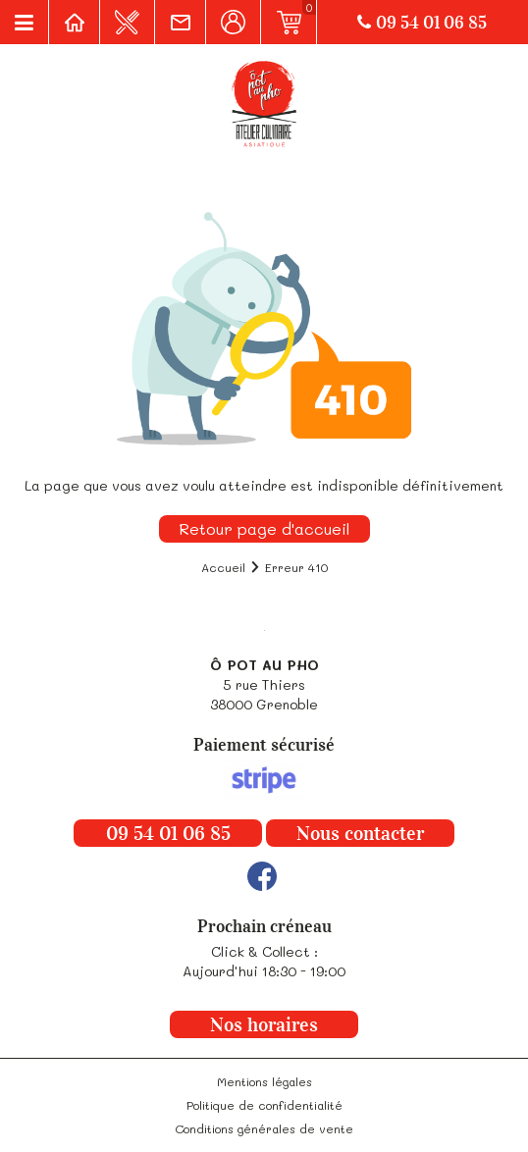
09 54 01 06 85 (422, 22)
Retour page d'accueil (264, 528)
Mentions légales (264, 1081)
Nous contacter (360, 833)
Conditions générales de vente (264, 1128)
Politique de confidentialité (264, 1105)
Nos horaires (264, 1024)
